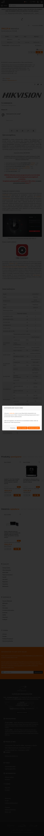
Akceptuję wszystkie (34, 428)
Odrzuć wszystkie (22, 428)
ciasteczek (11, 413)
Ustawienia (13, 428)
